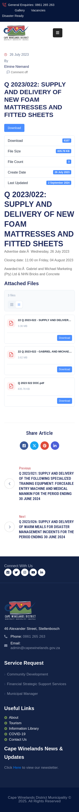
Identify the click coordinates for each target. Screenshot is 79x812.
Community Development (27, 674)
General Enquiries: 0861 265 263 (31, 5)
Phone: (28, 636)
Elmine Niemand (16, 66)
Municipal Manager (22, 694)
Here (17, 768)
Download (14, 128)
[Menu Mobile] (57, 32)
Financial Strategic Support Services (36, 684)
